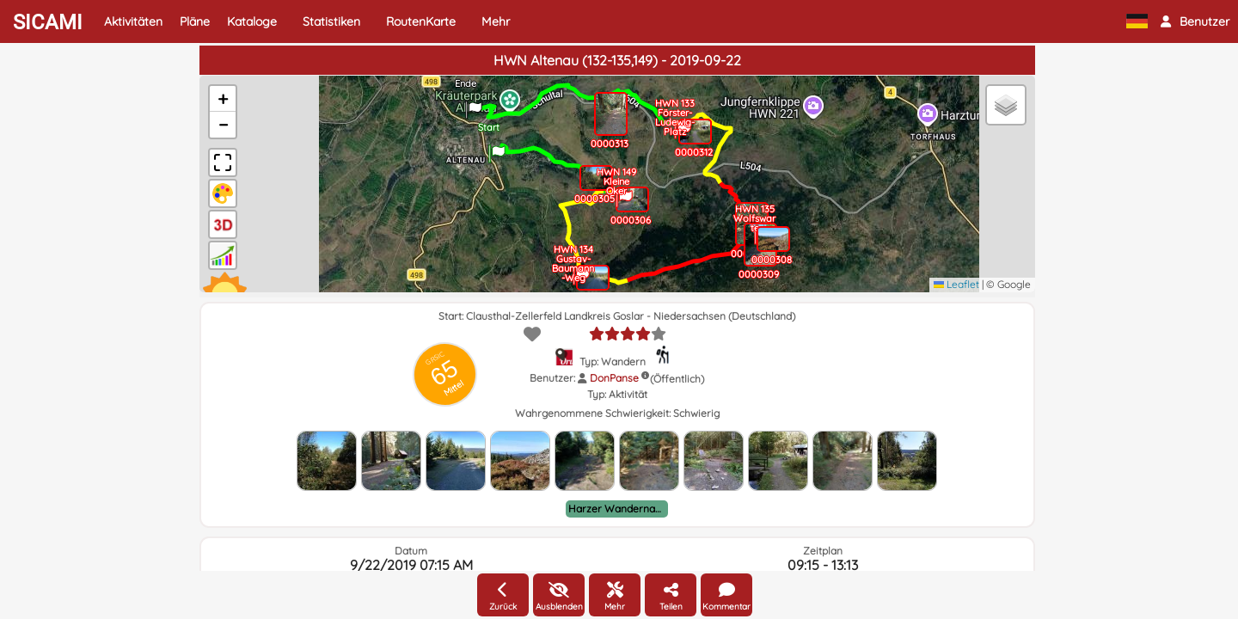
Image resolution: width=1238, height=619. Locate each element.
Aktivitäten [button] (133, 21)
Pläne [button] (195, 21)
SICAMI (48, 22)
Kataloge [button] (252, 21)
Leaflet (956, 284)
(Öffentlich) (677, 378)
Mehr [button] (495, 21)
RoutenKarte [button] (421, 21)
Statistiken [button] (331, 21)
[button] (1195, 21)
